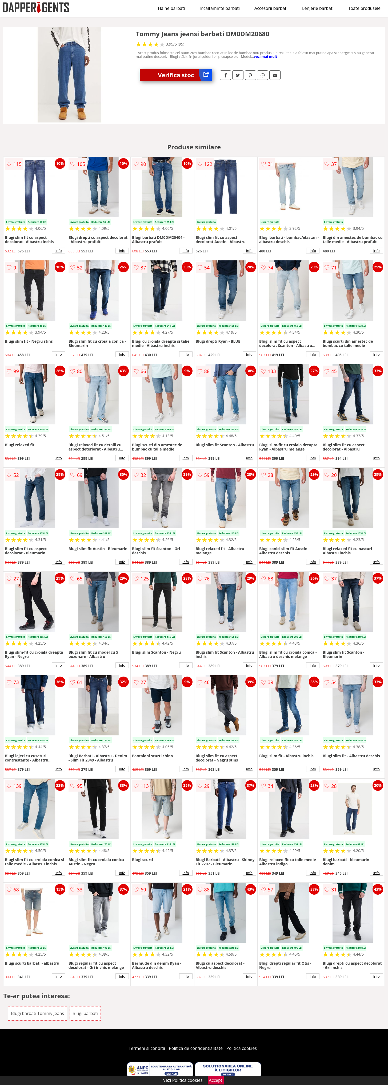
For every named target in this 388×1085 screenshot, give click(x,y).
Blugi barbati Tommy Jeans (37, 1013)
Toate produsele (364, 8)
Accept (215, 1080)
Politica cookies (241, 1048)
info (58, 250)
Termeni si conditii (147, 1048)
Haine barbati (171, 8)
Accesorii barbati (270, 8)
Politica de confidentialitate (196, 1048)
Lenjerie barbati (318, 8)
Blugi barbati (85, 1013)
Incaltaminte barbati (219, 8)
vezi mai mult (265, 56)
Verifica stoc (185, 75)
